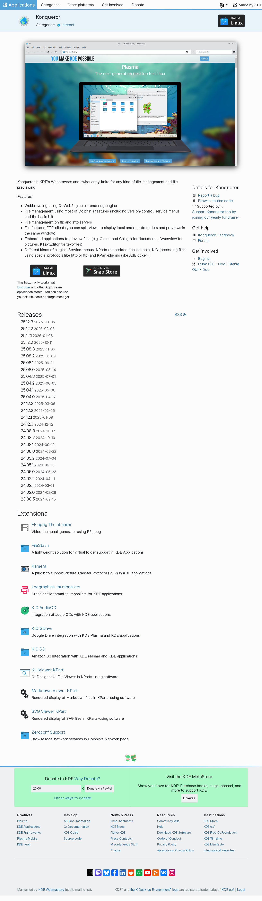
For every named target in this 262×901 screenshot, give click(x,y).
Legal (241, 890)
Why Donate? (87, 778)
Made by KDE (250, 5)
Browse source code (215, 201)
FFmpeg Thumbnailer (51, 524)
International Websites (219, 850)
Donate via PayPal (99, 788)
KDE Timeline (213, 838)
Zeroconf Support (48, 732)
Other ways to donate (72, 798)
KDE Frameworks (29, 832)
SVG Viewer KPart (49, 711)
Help (160, 826)
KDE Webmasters (51, 890)
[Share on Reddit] (131, 870)
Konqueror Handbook (216, 235)
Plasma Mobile (27, 838)
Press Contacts (121, 838)
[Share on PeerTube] (155, 870)
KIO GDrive (42, 628)
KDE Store (211, 821)
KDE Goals (71, 832)
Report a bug (209, 195)
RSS (181, 314)
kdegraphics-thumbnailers (56, 586)
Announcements (122, 821)
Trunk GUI (205, 264)
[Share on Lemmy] (139, 870)
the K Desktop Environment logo (154, 890)
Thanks (116, 850)
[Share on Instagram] (172, 870)
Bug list (204, 258)
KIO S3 (38, 649)
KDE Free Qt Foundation (220, 832)
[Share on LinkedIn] (123, 870)
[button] (224, 5)
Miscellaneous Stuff (124, 844)
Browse (189, 798)
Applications (18, 6)
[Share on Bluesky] (106, 870)
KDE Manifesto (214, 844)
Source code (73, 838)
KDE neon (23, 844)
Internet (65, 25)
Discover (23, 287)
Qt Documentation (76, 826)
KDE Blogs (118, 826)
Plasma (22, 821)
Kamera (39, 566)
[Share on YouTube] (147, 870)
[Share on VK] (163, 870)
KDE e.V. (209, 826)
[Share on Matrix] (90, 870)
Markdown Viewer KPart (55, 690)
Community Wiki (168, 821)
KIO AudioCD (44, 607)
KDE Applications (28, 826)
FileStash (40, 545)
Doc (221, 264)
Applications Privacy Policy (175, 850)
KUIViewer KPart (47, 669)
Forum (203, 240)
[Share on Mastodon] (98, 870)
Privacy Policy (166, 844)
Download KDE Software (174, 832)
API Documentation (77, 821)
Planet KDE (118, 832)
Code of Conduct (169, 838)
